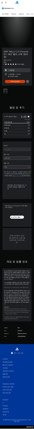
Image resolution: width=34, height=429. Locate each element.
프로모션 (21, 14)
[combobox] (17, 149)
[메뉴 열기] (2, 2)
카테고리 (13, 14)
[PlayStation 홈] (17, 2)
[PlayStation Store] (8, 8)
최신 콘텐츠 (5, 14)
